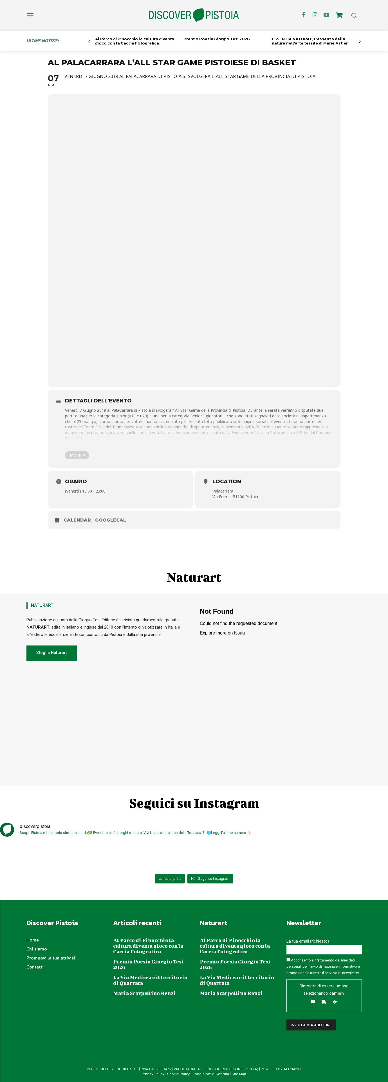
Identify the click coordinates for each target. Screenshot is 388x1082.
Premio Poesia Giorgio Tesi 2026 (216, 38)
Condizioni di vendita (210, 1073)
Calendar (77, 520)
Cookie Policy (178, 1073)
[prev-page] (88, 41)
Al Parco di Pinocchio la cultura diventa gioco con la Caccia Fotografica (134, 40)
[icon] (339, 16)
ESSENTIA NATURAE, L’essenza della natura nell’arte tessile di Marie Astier (310, 40)
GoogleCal (110, 520)
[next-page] (359, 41)
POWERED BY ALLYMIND (281, 1069)
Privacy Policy (153, 1073)
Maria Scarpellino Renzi (144, 993)
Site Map (239, 1073)
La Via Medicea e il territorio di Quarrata (150, 980)
